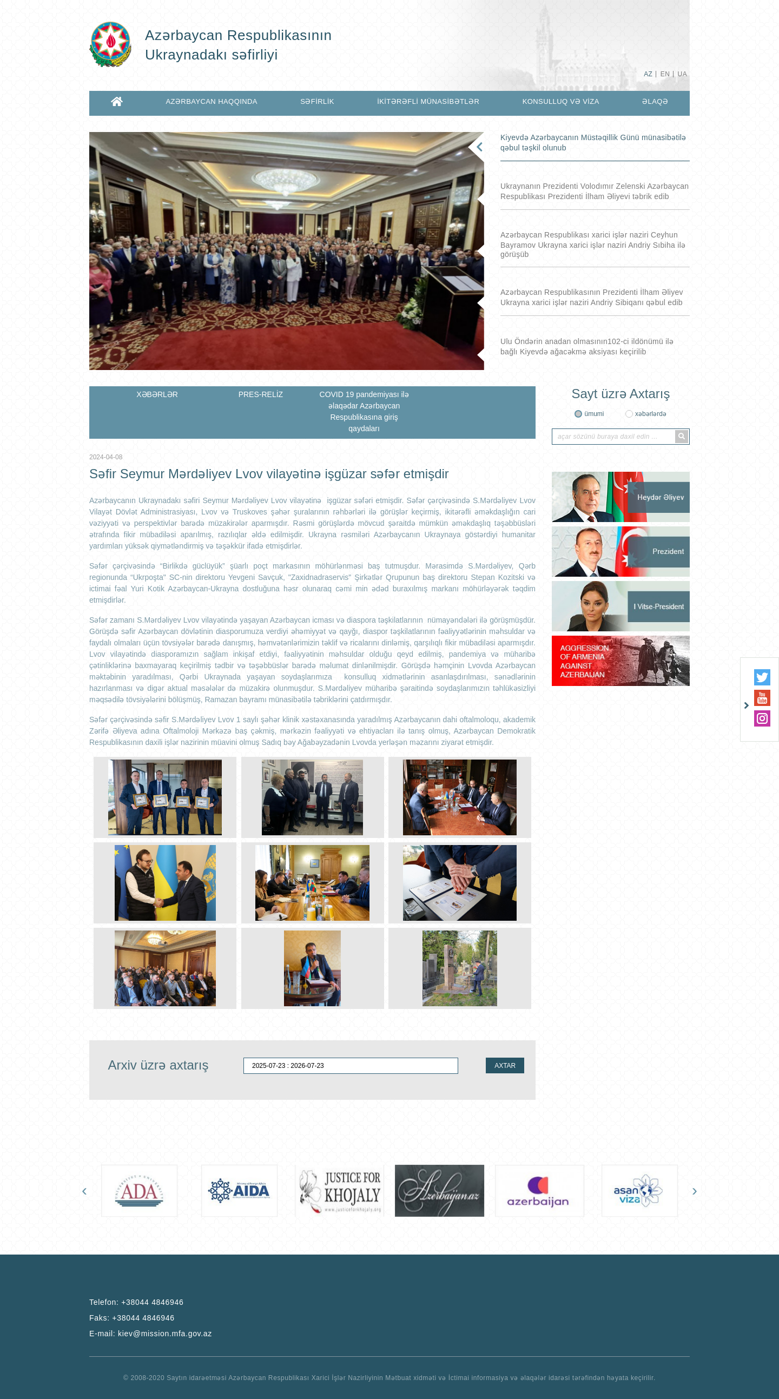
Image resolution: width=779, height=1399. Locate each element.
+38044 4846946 (152, 1302)
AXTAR (505, 1066)
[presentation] (84, 1190)
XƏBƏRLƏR (157, 394)
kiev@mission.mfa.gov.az (165, 1333)
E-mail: (150, 1333)
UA (682, 74)
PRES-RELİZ (261, 394)
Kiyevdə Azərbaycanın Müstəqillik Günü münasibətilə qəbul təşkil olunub (593, 142)
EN (665, 74)
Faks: (132, 1318)
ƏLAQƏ (655, 101)
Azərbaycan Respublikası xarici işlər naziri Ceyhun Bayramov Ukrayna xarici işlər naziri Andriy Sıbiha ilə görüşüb (592, 244)
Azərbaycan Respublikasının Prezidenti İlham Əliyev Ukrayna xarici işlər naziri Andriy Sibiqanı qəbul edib (591, 297)
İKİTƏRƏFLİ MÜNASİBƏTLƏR (428, 101)
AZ (648, 74)
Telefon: (136, 1302)
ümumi (594, 414)
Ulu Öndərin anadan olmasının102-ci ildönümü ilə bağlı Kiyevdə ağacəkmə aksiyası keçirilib (587, 346)
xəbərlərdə (650, 414)
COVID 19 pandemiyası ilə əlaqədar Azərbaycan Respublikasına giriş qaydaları (364, 411)
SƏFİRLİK (317, 101)
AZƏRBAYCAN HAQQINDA (211, 101)
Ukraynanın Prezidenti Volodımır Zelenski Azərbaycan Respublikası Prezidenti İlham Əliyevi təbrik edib (594, 191)
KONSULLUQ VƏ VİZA (561, 101)
